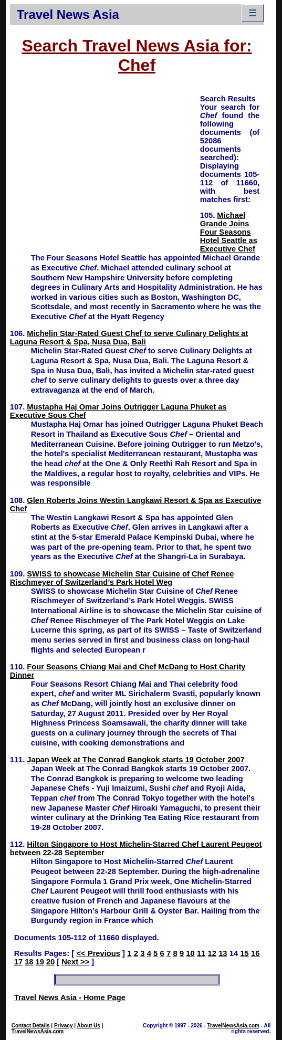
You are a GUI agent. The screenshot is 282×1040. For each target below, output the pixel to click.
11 (201, 953)
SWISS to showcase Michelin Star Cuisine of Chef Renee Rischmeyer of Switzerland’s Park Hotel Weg (122, 578)
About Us (88, 1025)
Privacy (63, 1025)
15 (244, 953)
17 (18, 962)
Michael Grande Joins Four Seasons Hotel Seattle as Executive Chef (228, 232)
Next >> (75, 962)
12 (212, 953)
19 (40, 962)
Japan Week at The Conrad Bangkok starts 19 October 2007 (135, 759)
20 (50, 962)
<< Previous (98, 953)
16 (255, 953)
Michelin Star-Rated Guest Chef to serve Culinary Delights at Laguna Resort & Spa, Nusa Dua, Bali (129, 337)
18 (29, 962)
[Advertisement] (105, 166)
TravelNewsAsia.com (38, 1031)
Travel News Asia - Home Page (70, 997)
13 (222, 953)
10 (190, 953)
